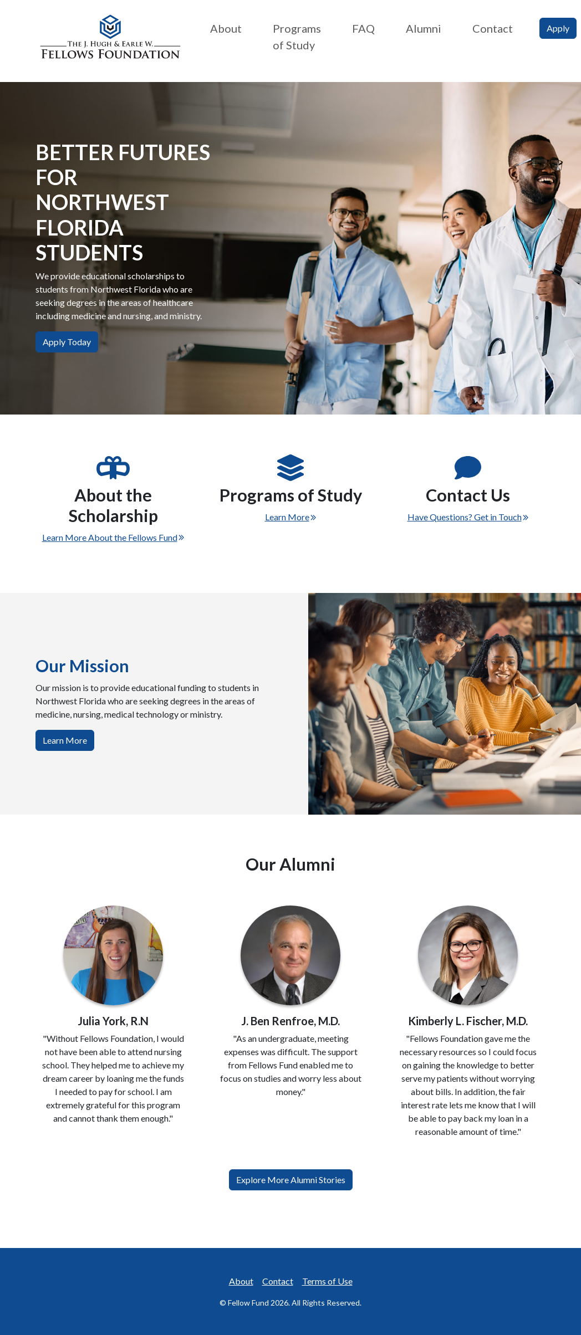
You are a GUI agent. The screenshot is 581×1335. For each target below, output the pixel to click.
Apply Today (67, 341)
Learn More (291, 517)
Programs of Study (297, 37)
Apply (558, 28)
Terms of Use (327, 1281)
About (226, 28)
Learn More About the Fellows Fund (113, 537)
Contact (492, 28)
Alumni (423, 28)
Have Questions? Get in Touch (468, 517)
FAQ (363, 28)
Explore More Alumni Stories (290, 1179)
